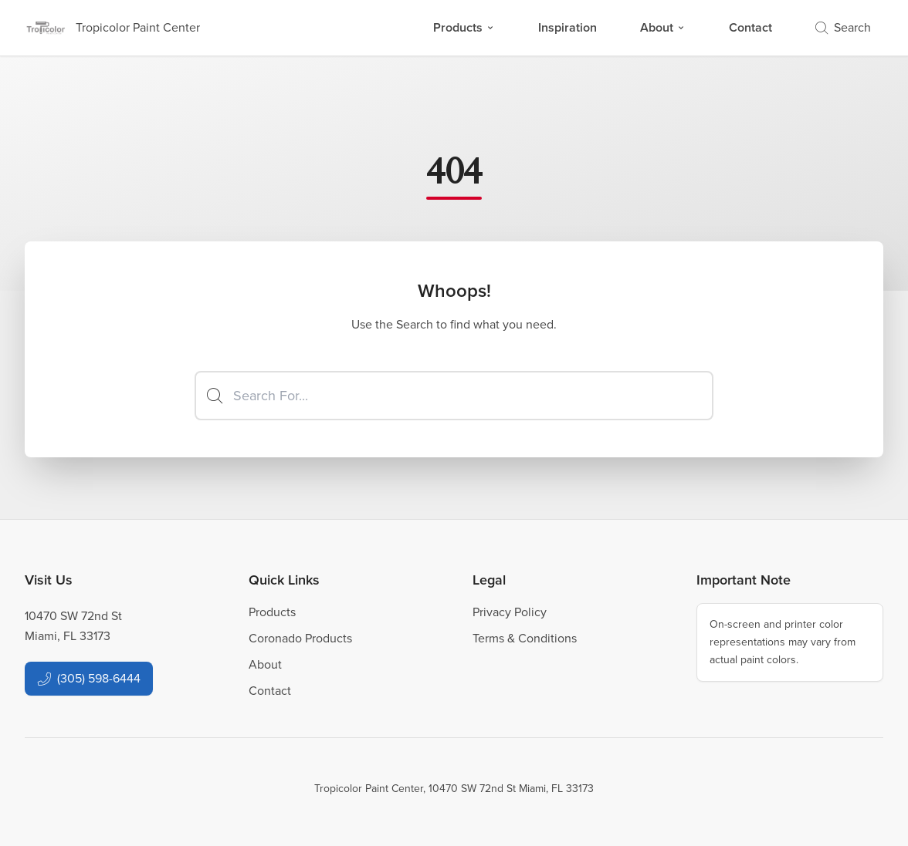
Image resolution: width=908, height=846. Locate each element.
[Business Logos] (112, 27)
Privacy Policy (510, 612)
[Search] (454, 395)
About (663, 27)
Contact (750, 27)
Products (464, 27)
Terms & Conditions (525, 638)
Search (843, 27)
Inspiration (567, 27)
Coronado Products (300, 638)
